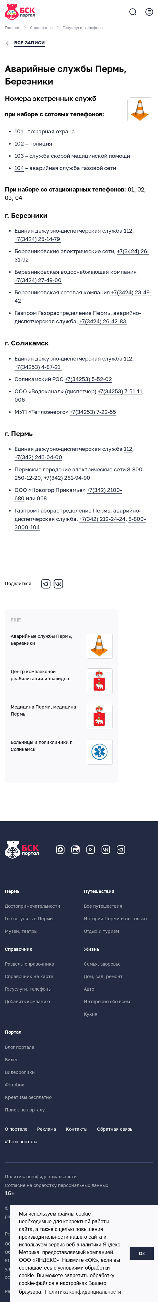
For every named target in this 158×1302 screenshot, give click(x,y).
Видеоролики (20, 1072)
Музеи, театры (21, 931)
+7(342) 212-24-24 (102, 519)
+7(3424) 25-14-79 (38, 239)
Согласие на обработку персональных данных (56, 1185)
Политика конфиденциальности (41, 1176)
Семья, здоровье (102, 964)
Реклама (46, 1129)
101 (19, 132)
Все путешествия (103, 906)
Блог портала (19, 1047)
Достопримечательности (32, 906)
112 (128, 449)
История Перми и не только (115, 918)
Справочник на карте (29, 976)
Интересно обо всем (107, 1001)
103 (19, 156)
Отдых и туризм (101, 931)
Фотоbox (14, 1084)
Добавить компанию (27, 1001)
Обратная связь (114, 1129)
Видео (11, 1059)
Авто (89, 989)
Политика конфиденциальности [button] (83, 1292)
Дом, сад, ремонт (103, 976)
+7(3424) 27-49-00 (38, 280)
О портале (16, 1129)
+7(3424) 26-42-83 (103, 321)
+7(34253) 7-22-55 (93, 412)
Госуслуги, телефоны (28, 989)
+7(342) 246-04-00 (38, 457)
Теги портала (21, 1141)
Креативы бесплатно (28, 1097)
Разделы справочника (29, 964)
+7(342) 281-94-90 (67, 478)
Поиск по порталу (25, 1109)
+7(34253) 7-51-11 (120, 391)
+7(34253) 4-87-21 (38, 367)
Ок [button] (141, 1253)
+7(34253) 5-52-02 (88, 379)
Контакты (76, 1129)
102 (19, 144)
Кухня (90, 1014)
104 (19, 168)
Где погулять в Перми (29, 918)
